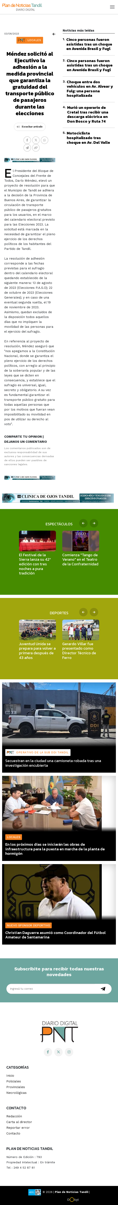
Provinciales (15, 1087)
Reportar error (18, 1128)
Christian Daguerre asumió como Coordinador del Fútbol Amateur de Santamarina (55, 935)
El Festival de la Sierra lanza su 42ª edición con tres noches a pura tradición (35, 564)
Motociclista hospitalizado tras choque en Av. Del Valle (88, 137)
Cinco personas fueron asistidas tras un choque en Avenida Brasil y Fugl (89, 44)
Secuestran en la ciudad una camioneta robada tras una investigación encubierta (53, 763)
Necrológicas (16, 1093)
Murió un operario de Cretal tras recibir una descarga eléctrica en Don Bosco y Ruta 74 (87, 114)
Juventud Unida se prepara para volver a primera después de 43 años (37, 650)
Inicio (10, 1076)
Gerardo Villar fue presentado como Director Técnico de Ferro (79, 650)
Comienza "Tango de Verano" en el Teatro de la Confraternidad (80, 559)
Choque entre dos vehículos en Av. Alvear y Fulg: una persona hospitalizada (90, 88)
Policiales (13, 1081)
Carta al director (19, 1122)
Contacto (13, 1133)
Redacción (14, 1116)
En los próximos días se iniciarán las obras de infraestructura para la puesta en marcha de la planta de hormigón (55, 848)
